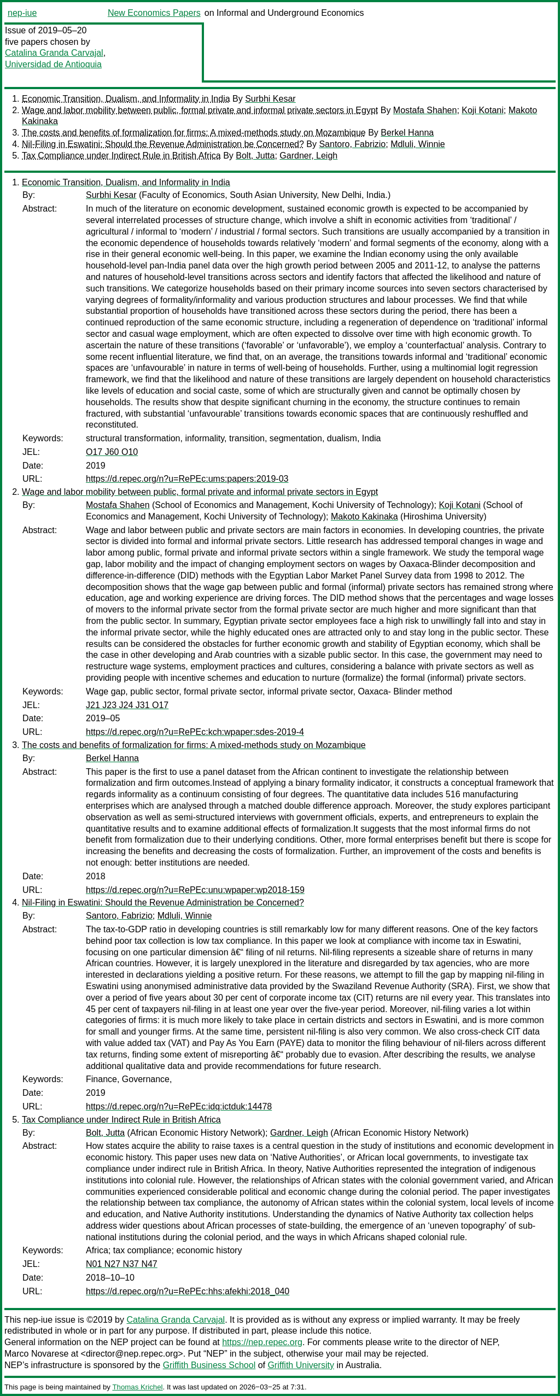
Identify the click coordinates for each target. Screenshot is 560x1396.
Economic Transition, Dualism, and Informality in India (126, 98)
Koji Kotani (483, 110)
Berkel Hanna (407, 132)
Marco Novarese (36, 1353)
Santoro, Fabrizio (352, 144)
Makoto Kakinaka (364, 516)
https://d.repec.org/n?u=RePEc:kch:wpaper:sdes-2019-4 (195, 732)
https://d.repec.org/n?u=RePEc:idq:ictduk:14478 (179, 1106)
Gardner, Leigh (308, 155)
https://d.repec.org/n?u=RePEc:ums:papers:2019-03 (187, 478)
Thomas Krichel (137, 1387)
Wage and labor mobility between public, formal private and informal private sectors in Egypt (200, 110)
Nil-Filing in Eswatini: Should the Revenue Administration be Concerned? (163, 144)
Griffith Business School (209, 1365)
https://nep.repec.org (262, 1342)
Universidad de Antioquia (53, 64)
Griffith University (300, 1365)
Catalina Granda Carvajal (54, 52)
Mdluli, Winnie (417, 144)
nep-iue (22, 12)
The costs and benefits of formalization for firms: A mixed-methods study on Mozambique (194, 132)
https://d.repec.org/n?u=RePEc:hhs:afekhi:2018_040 (187, 1291)
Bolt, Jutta (255, 155)
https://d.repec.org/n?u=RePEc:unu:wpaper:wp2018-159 (195, 890)
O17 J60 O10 (112, 452)
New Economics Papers (154, 12)
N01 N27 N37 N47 (122, 1264)
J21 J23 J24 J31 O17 (127, 705)
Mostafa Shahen (425, 110)
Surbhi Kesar (270, 98)
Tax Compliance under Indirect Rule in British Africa (121, 155)
